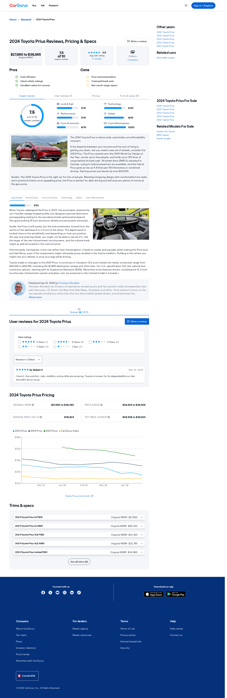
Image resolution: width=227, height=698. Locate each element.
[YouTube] (57, 593)
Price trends (22, 654)
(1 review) (97, 58)
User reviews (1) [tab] (63, 95)
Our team (21, 635)
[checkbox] (19, 342)
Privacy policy (128, 635)
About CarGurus (25, 628)
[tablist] (79, 95)
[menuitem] (34, 5)
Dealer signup (80, 628)
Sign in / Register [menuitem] (203, 5)
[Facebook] (43, 593)
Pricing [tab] (96, 95)
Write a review (137, 41)
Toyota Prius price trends (79, 496)
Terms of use (127, 628)
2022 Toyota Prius (165, 42)
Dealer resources (82, 635)
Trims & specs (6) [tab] (129, 95)
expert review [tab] (27, 95)
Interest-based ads (130, 641)
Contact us (176, 635)
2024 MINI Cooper (166, 57)
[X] (50, 593)
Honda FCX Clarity (166, 131)
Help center (176, 628)
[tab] (16, 198)
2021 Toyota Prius (165, 46)
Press (19, 641)
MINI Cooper (163, 135)
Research (26, 19)
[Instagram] (65, 593)
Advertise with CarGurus (30, 660)
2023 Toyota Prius (165, 39)
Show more (35, 297)
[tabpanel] (79, 238)
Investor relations (26, 647)
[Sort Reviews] (28, 359)
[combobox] (27, 676)
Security (125, 647)
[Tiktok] (79, 593)
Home (13, 19)
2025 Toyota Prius (165, 35)
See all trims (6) (79, 561)
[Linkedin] (72, 593)
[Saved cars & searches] (186, 5)
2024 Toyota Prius (165, 113)
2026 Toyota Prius (165, 32)
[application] (79, 458)
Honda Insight (164, 138)
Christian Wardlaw (69, 283)
